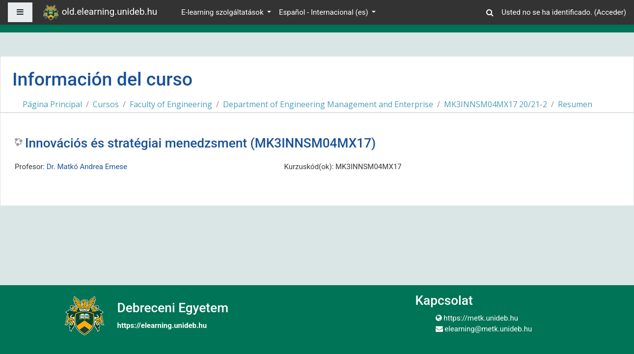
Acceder (610, 12)
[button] (490, 11)
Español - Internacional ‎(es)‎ (324, 12)
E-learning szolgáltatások (223, 12)
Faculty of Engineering (171, 104)
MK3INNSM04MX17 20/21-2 (495, 104)
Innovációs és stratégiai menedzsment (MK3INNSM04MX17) (200, 143)
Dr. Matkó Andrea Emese (87, 166)
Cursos (106, 104)
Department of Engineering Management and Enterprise (328, 104)
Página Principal (52, 104)
